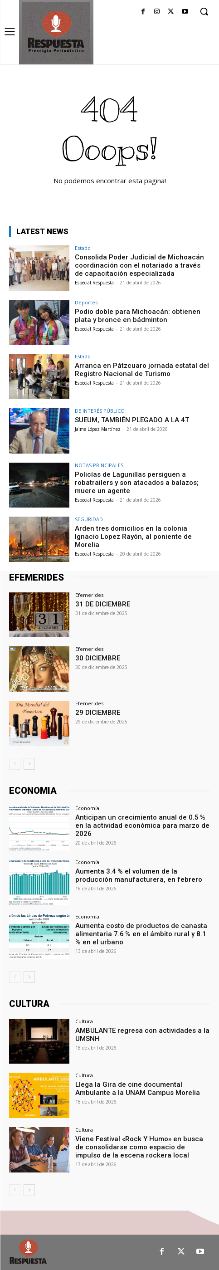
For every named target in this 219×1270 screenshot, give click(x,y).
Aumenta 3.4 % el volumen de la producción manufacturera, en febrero (138, 875)
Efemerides (89, 594)
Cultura (84, 1021)
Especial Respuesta (94, 282)
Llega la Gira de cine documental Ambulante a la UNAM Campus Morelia (137, 1088)
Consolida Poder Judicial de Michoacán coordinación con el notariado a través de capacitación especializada (139, 265)
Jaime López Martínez (98, 429)
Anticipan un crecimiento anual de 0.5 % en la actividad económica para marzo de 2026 (142, 825)
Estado (83, 247)
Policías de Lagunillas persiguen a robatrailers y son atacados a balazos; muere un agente (137, 482)
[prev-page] (14, 764)
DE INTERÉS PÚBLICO (100, 410)
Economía (87, 808)
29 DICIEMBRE (97, 712)
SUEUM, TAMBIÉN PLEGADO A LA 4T (132, 420)
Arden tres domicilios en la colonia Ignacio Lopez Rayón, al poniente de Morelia (133, 536)
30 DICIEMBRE (97, 658)
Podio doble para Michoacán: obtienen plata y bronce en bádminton (137, 316)
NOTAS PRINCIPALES (99, 465)
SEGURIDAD (89, 519)
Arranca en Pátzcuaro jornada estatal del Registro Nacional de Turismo (142, 369)
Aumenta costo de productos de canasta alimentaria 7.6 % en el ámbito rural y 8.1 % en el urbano (141, 934)
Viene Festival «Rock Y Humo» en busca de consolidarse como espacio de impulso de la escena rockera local (139, 1147)
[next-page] (29, 764)
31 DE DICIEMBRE (102, 604)
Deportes (86, 302)
